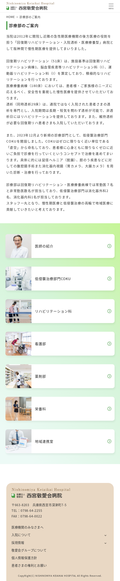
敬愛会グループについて (29, 550)
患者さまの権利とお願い (29, 565)
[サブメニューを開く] (105, 535)
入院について (21, 535)
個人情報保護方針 (24, 558)
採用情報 (18, 542)
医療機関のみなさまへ (28, 527)
